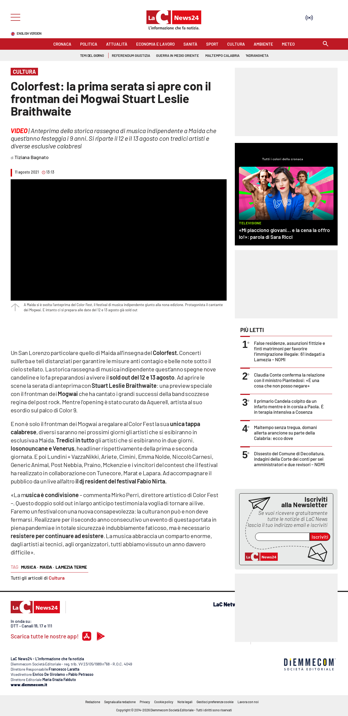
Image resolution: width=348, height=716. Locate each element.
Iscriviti (320, 537)
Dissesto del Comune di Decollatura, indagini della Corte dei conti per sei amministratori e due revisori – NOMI (289, 459)
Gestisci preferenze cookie (215, 702)
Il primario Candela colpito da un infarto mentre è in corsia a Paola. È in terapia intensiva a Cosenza (289, 406)
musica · (29, 567)
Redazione (92, 702)
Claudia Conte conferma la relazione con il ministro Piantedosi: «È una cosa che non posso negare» (289, 380)
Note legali (184, 702)
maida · (47, 567)
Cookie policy (163, 702)
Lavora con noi (248, 702)
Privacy (145, 702)
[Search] (325, 44)
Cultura (57, 578)
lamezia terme (71, 567)
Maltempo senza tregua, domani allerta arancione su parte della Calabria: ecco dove (285, 432)
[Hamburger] (14, 17)
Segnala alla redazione (120, 702)
